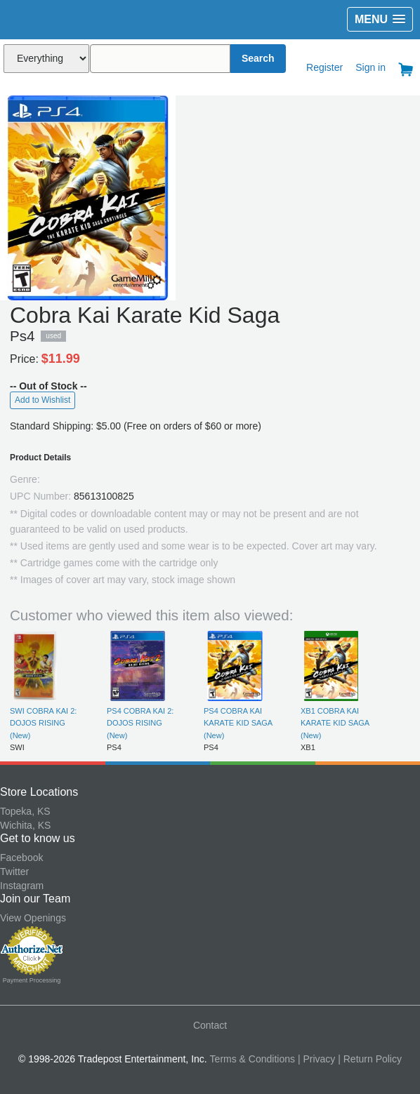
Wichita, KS (25, 825)
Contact (210, 1025)
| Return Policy (370, 1059)
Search (258, 58)
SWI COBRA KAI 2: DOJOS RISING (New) (43, 723)
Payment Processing (32, 980)
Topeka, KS (25, 811)
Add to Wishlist (42, 400)
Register (324, 67)
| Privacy (316, 1059)
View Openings (33, 917)
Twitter (14, 871)
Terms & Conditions (252, 1059)
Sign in (370, 67)
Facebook (21, 857)
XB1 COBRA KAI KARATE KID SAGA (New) (335, 723)
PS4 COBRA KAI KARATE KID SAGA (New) (238, 723)
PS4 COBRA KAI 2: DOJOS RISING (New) (140, 723)
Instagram (22, 885)
